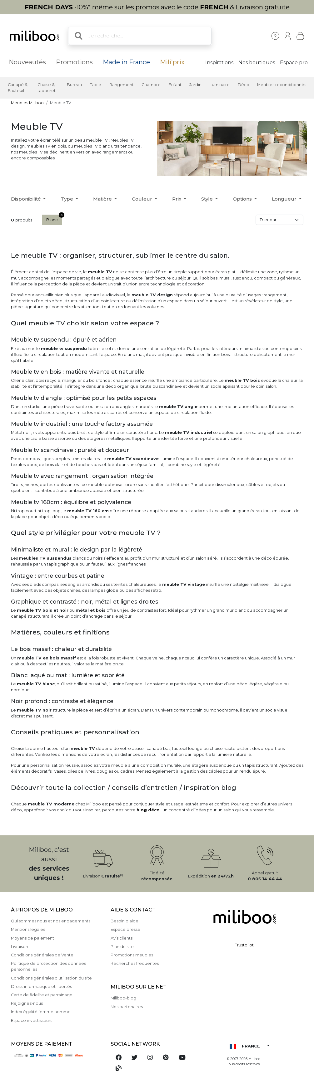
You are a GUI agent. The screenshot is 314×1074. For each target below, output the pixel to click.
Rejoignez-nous (27, 1003)
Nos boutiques (256, 63)
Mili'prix (172, 62)
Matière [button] (103, 199)
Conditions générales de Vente (42, 955)
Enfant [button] (175, 84)
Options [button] (243, 199)
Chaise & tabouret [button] (46, 87)
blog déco (148, 810)
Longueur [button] (285, 199)
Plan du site (122, 946)
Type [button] (67, 199)
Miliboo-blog (123, 998)
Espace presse (125, 929)
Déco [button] (243, 84)
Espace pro (294, 63)
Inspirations (219, 63)
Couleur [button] (142, 199)
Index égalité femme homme (41, 1011)
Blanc (54, 218)
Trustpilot (244, 945)
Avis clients (121, 938)
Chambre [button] (151, 84)
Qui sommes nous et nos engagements (50, 921)
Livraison (19, 946)
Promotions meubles (132, 955)
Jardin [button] (195, 84)
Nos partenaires (127, 1006)
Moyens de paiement (32, 938)
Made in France (126, 62)
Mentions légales (28, 929)
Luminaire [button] (220, 84)
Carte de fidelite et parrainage (41, 995)
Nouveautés (27, 62)
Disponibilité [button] (26, 199)
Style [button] (207, 199)
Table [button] (95, 84)
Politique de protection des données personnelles (48, 966)
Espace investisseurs (31, 1020)
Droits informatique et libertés (41, 986)
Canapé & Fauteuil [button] (17, 87)
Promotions (74, 62)
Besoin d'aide (124, 921)
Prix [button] (177, 199)
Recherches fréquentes (135, 963)
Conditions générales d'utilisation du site (51, 978)
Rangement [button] (121, 84)
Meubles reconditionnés (281, 84)
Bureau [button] (74, 84)
